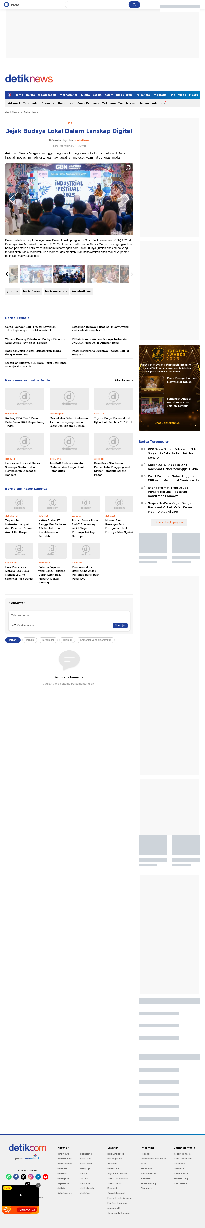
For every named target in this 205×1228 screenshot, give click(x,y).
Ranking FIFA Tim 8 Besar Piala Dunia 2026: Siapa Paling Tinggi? (24, 421)
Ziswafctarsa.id (116, 1193)
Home (19, 94)
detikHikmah (87, 1188)
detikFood (85, 1158)
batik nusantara (56, 291)
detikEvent (113, 1168)
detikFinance (64, 1163)
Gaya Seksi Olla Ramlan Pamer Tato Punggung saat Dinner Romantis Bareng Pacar (112, 468)
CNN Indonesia (182, 1153)
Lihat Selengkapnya (169, 422)
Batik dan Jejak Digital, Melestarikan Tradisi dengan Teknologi (33, 352)
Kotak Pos (146, 1168)
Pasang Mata (114, 1158)
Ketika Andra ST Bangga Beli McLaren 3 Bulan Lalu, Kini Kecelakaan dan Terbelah (52, 528)
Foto (172, 94)
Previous (11, 199)
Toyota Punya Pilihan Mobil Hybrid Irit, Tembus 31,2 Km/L (113, 420)
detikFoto (85, 1183)
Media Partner (148, 1173)
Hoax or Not (66, 103)
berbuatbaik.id (115, 1153)
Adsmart (14, 103)
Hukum (85, 94)
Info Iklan (146, 1178)
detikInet (62, 1168)
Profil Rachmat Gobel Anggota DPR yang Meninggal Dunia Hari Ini (174, 478)
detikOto (62, 1188)
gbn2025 (12, 291)
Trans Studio (114, 1183)
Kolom (108, 94)
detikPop (85, 1193)
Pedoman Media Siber (153, 1158)
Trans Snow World (117, 1178)
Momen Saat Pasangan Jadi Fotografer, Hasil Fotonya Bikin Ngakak (119, 526)
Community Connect (118, 1213)
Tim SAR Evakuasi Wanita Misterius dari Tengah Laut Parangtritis (67, 466)
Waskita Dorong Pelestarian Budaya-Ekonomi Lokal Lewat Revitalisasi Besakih (35, 340)
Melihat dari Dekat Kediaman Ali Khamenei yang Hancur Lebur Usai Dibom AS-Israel (69, 421)
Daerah (48, 103)
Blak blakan (124, 94)
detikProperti (64, 1193)
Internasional (68, 94)
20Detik (84, 1178)
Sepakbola (63, 1183)
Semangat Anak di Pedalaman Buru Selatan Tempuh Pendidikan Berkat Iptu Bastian (182, 402)
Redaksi (145, 1153)
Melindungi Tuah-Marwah (119, 103)
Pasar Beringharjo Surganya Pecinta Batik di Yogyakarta (100, 352)
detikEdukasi (64, 1158)
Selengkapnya (124, 380)
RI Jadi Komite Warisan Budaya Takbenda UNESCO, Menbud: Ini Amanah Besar (99, 340)
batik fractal (31, 291)
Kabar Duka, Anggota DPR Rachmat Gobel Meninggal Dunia (173, 467)
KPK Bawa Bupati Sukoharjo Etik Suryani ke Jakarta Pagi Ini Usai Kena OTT (172, 453)
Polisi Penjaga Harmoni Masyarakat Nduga (182, 380)
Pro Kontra (142, 94)
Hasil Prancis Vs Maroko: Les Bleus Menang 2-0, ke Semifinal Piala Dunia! (19, 572)
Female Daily (181, 1178)
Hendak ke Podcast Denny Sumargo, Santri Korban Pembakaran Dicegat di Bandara (22, 468)
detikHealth (86, 1163)
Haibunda (179, 1163)
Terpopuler (31, 103)
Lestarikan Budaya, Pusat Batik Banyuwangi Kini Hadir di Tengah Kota (100, 328)
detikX (97, 94)
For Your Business (117, 1203)
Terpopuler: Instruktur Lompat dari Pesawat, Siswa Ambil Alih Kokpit (18, 526)
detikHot (62, 1173)
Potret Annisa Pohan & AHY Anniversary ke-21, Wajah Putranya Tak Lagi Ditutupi (85, 528)
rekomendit (113, 1208)
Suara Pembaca (88, 103)
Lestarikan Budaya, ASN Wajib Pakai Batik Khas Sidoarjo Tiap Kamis (36, 364)
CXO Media (180, 1183)
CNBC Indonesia (183, 1158)
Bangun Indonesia (152, 103)
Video (182, 94)
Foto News (30, 112)
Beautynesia (181, 1173)
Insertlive (179, 1168)
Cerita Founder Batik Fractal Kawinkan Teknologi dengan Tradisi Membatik (30, 328)
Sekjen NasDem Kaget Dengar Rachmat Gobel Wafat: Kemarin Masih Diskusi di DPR (172, 507)
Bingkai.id (112, 1188)
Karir (143, 1163)
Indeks (193, 94)
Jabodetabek (47, 94)
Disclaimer (147, 1188)
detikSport (63, 1178)
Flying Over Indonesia (119, 1198)
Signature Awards (117, 1173)
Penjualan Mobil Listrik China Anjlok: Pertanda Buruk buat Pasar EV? (85, 572)
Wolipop (85, 1168)
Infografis (159, 94)
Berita (30, 94)
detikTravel (86, 1153)
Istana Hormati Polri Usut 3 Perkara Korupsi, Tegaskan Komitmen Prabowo (168, 492)
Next (127, 199)
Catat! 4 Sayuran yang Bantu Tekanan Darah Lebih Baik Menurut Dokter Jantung (51, 574)
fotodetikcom (82, 291)
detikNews (12, 112)
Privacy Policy (148, 1183)
